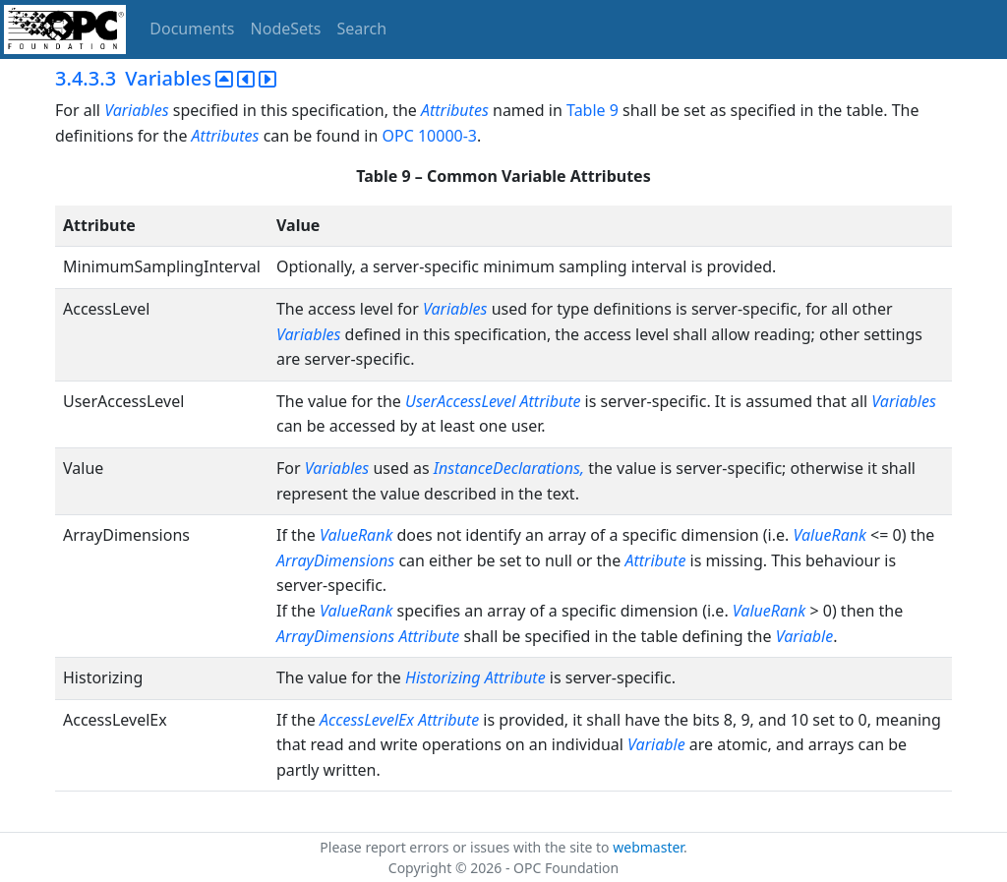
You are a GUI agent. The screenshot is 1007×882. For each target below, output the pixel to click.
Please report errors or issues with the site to (466, 847)
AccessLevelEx (367, 720)
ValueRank (356, 535)
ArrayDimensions (335, 560)
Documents (191, 28)
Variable (805, 636)
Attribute (550, 401)
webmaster (648, 847)
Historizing (443, 677)
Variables (136, 110)
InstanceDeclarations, (509, 468)
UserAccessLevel (460, 401)
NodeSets (286, 28)
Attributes (455, 110)
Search (362, 28)
